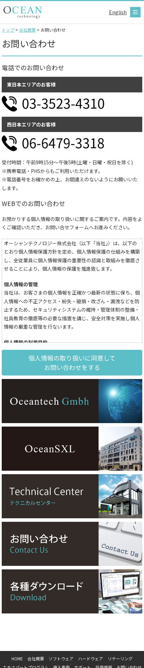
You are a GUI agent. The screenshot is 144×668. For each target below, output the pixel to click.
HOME (17, 658)
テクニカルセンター (72, 496)
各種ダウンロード (72, 591)
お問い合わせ (72, 544)
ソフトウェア (61, 658)
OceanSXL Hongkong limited (72, 449)
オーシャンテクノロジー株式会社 (22, 12)
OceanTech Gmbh (72, 401)
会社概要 (35, 658)
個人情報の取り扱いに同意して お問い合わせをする (72, 362)
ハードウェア (90, 658)
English (118, 12)
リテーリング (120, 658)
